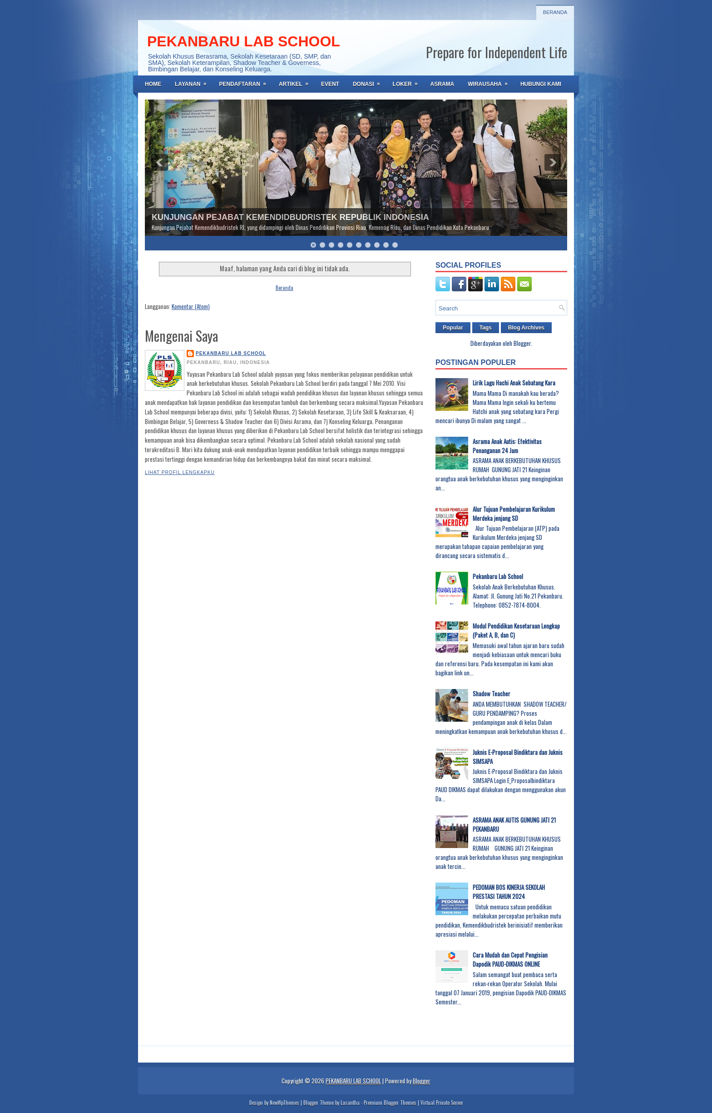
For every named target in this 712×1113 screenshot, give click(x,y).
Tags (486, 327)
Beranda (555, 12)
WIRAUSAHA (491, 81)
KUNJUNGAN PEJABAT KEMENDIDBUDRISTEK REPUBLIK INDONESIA (290, 217)
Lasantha (350, 1102)
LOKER (408, 81)
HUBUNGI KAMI (540, 84)
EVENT (330, 84)
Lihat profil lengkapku (180, 472)
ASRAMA (442, 84)
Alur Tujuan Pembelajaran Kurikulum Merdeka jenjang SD (514, 513)
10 (395, 245)
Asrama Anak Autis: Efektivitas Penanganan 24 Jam (507, 446)
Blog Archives (526, 327)
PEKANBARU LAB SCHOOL (243, 41)
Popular (453, 327)
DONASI (369, 81)
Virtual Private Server (441, 1102)
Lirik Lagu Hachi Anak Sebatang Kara (514, 382)
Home (153, 84)
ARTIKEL (296, 81)
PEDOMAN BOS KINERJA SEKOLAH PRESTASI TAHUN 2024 (509, 892)
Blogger (522, 343)
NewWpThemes (284, 1102)
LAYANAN (193, 81)
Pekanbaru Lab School (498, 576)
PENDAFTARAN (245, 81)
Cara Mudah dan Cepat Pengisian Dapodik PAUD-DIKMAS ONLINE (510, 959)
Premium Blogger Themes (390, 1102)
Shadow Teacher (491, 693)
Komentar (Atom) (191, 306)
